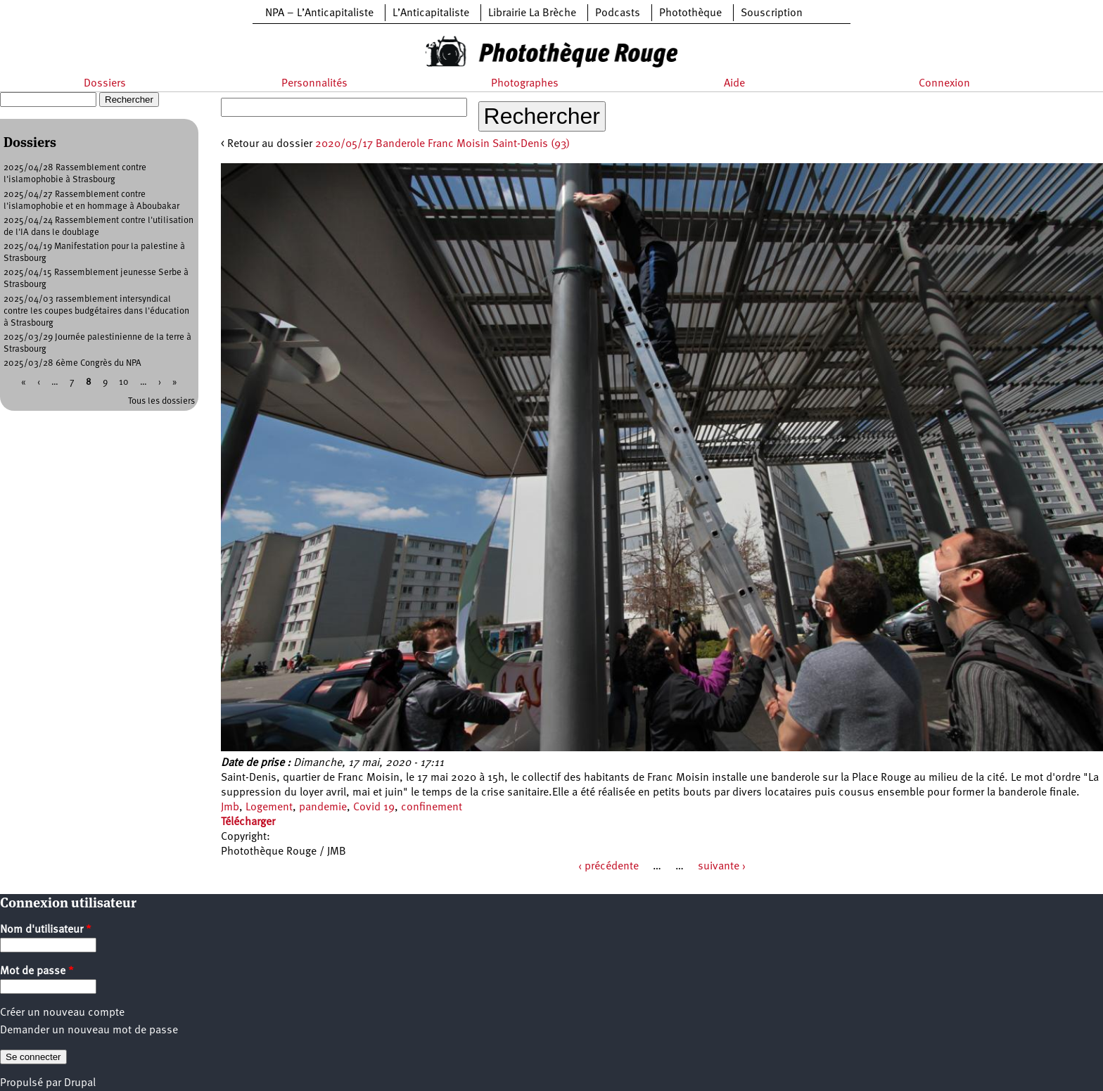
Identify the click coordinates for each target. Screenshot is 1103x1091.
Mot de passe (37, 971)
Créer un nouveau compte (62, 1013)
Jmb (230, 807)
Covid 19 (374, 807)
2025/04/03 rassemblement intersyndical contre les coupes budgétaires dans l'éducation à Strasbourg (96, 311)
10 (124, 382)
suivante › (722, 866)
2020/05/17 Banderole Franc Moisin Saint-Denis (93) (442, 144)
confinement (431, 807)
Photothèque (690, 13)
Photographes (525, 83)
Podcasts (617, 13)
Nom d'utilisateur (45, 930)
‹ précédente (608, 866)
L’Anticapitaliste (431, 13)
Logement (269, 807)
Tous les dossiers (161, 401)
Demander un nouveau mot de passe (89, 1030)
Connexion (944, 83)
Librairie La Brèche (532, 13)
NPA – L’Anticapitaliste (319, 13)
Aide (734, 83)
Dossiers (105, 83)
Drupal (80, 1083)
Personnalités (314, 83)
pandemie (323, 807)
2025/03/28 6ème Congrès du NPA (72, 363)
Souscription (772, 13)
